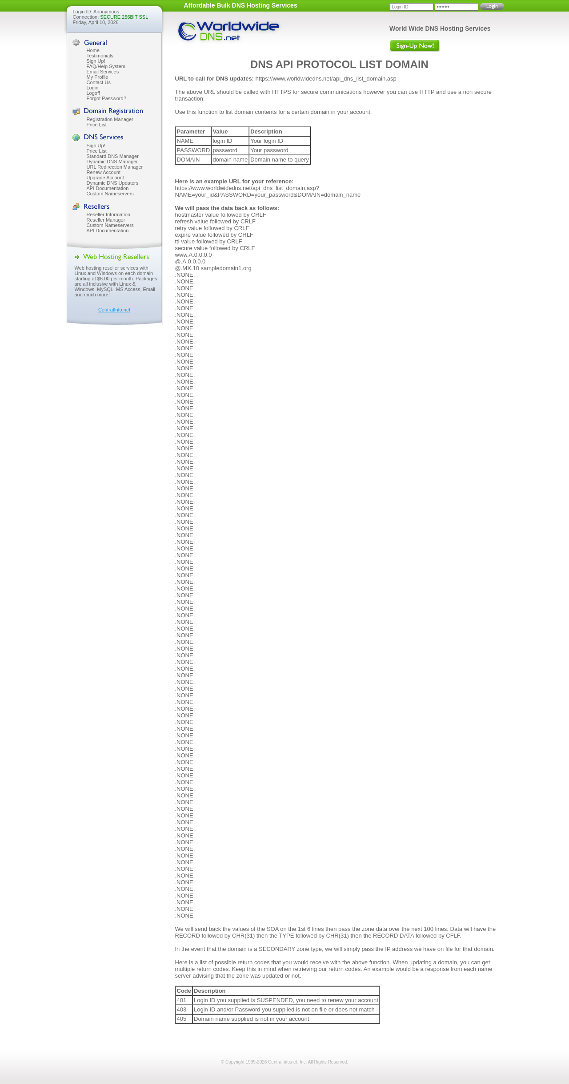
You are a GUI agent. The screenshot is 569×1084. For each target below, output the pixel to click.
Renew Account (103, 172)
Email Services (103, 71)
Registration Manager (110, 119)
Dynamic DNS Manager (112, 161)
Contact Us (99, 82)
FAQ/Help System (106, 66)
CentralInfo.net (114, 309)
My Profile (97, 77)
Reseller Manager (106, 219)
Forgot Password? (106, 98)
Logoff (93, 93)
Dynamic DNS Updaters (113, 183)
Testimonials (100, 55)
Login (93, 87)
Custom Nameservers (110, 193)
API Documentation (108, 188)
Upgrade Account (105, 177)
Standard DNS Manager (113, 156)
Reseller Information (108, 214)
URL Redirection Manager (115, 167)
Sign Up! (96, 61)
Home (93, 50)
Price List (97, 124)
